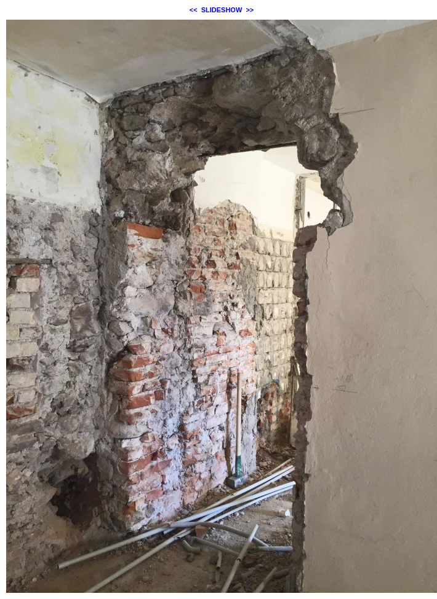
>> (250, 10)
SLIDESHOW (222, 10)
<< (194, 10)
